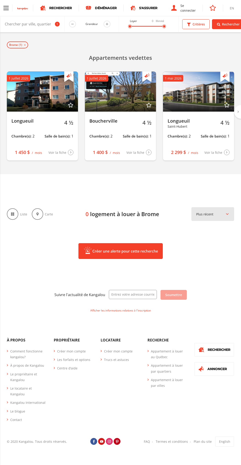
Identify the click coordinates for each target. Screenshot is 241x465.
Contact (16, 420)
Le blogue (17, 411)
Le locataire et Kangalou (21, 391)
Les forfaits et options (73, 360)
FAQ (147, 441)
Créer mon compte (71, 351)
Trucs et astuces (116, 360)
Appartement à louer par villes (167, 383)
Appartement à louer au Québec (167, 354)
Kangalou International (28, 402)
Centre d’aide (67, 368)
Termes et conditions (172, 441)
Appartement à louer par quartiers (167, 368)
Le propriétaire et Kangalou (23, 377)
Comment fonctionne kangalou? (26, 354)
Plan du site (203, 441)
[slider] (130, 26)
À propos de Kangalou (27, 365)
